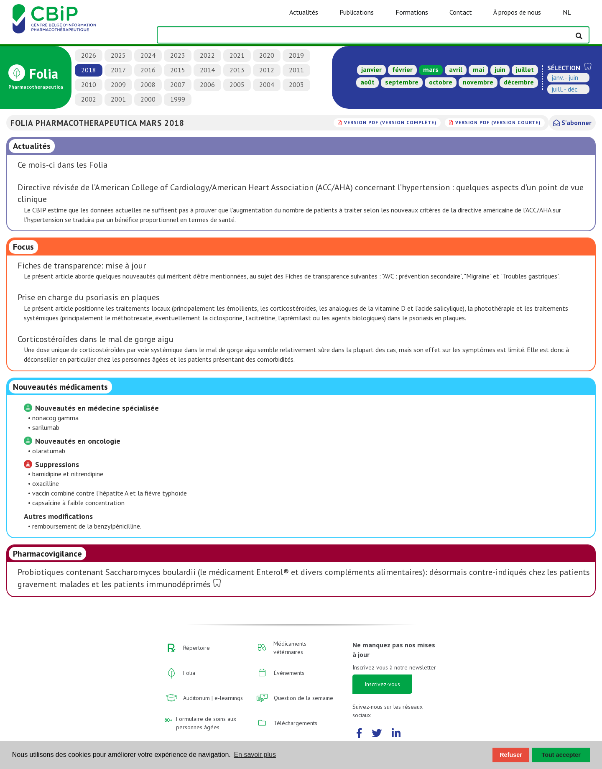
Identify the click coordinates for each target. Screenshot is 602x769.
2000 (148, 99)
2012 (266, 70)
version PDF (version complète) (390, 122)
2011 (296, 70)
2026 (88, 55)
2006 (207, 84)
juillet (525, 69)
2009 (118, 84)
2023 (177, 55)
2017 (118, 70)
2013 (237, 70)
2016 (148, 70)
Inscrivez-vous (382, 684)
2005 (237, 84)
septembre (401, 82)
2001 (118, 99)
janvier (371, 69)
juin (500, 69)
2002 (88, 99)
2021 (237, 55)
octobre (440, 82)
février (402, 69)
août (367, 82)
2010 (88, 84)
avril (455, 69)
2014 (207, 70)
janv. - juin (564, 77)
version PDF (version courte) (498, 122)
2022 (207, 55)
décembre (519, 82)
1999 (177, 99)
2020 (266, 55)
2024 (148, 55)
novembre (478, 82)
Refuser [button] (511, 754)
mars (431, 69)
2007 (177, 84)
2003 (296, 84)
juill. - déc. (565, 89)
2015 (177, 70)
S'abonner (572, 122)
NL (567, 12)
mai (478, 69)
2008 (148, 84)
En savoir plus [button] (255, 754)
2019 (296, 55)
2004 (266, 84)
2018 (88, 70)
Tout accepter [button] (561, 754)
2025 (118, 55)
